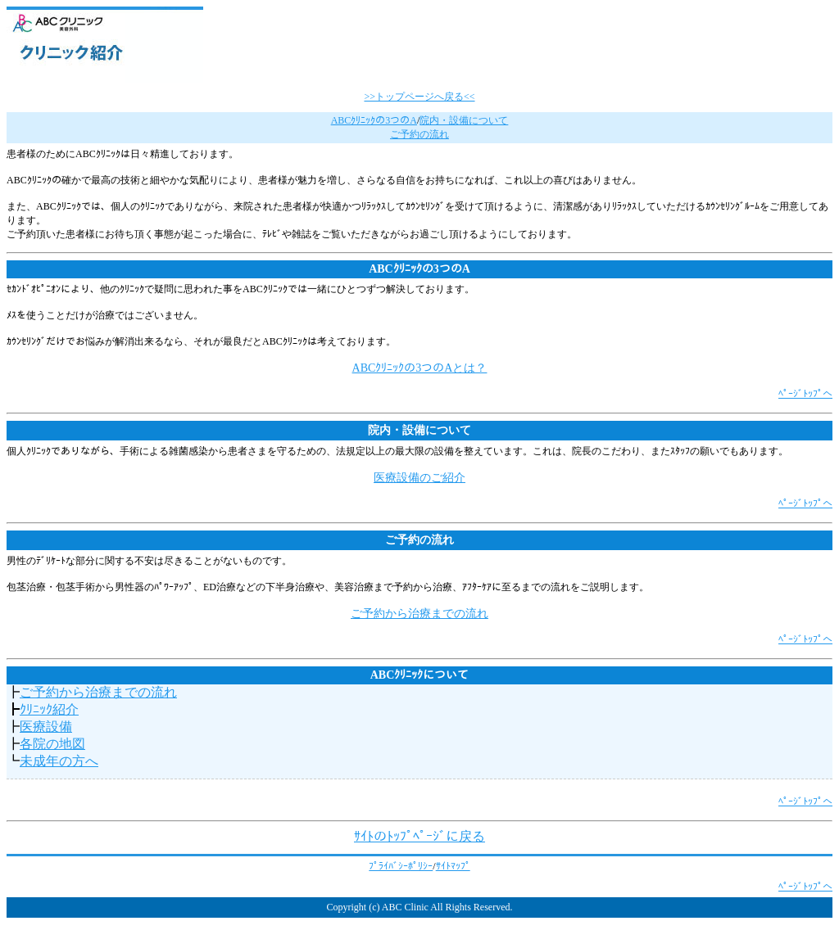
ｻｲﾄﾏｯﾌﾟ (453, 866)
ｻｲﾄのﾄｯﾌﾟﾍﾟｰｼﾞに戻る (419, 836)
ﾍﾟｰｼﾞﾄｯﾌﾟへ (805, 394)
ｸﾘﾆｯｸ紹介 (49, 709)
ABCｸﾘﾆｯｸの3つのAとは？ (420, 368)
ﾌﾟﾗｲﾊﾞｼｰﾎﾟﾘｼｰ (401, 866)
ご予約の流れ (419, 134)
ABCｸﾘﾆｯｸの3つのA (374, 120)
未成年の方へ (59, 761)
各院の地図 (52, 744)
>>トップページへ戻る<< (419, 96)
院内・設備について (464, 120)
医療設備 (46, 727)
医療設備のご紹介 (419, 478)
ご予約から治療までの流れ (419, 613)
